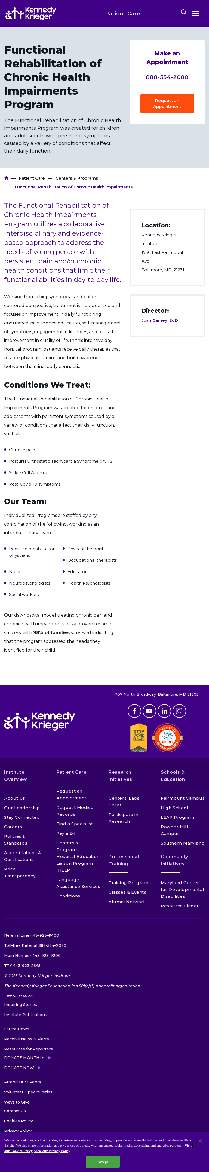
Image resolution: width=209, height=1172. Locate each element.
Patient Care (32, 178)
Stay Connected (22, 817)
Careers (13, 826)
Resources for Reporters (28, 1049)
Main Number (32, 955)
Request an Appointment (167, 103)
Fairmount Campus (183, 798)
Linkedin (164, 711)
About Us (14, 798)
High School (174, 807)
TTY (22, 965)
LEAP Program (177, 817)
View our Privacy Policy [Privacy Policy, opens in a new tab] (52, 1151)
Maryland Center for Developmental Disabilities (182, 889)
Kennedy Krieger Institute (6, 178)
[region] (104, 1152)
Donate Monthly (24, 1057)
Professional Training (124, 860)
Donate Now (19, 1067)
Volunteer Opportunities (28, 1092)
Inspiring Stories (20, 1004)
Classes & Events (127, 892)
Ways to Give (17, 1102)
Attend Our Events (22, 1082)
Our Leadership (22, 807)
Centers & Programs (77, 178)
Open (195, 14)
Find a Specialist (74, 823)
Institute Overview (15, 776)
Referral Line (31, 935)
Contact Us (15, 1110)
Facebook (134, 711)
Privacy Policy (18, 1131)
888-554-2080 (167, 77)
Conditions (68, 896)
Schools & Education (173, 776)
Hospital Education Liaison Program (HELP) (78, 863)
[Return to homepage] (47, 13)
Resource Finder (180, 905)
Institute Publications (25, 1014)
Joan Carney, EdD (160, 320)
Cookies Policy (18, 1121)
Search (183, 12)
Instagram (179, 711)
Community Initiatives (174, 860)
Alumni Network (127, 901)
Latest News (16, 1028)
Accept (102, 1162)
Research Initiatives (120, 776)
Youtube (149, 711)
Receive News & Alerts (26, 1039)
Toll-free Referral (35, 945)
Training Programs (130, 882)
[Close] (200, 1141)
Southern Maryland (183, 843)
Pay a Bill (66, 833)
